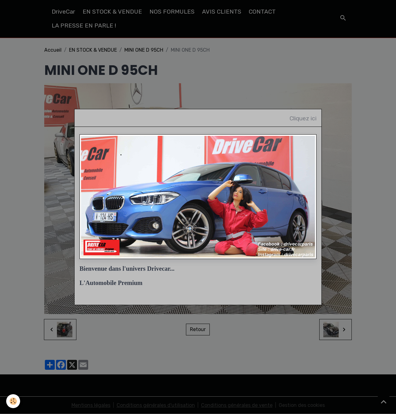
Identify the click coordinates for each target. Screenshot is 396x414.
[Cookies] (13, 401)
